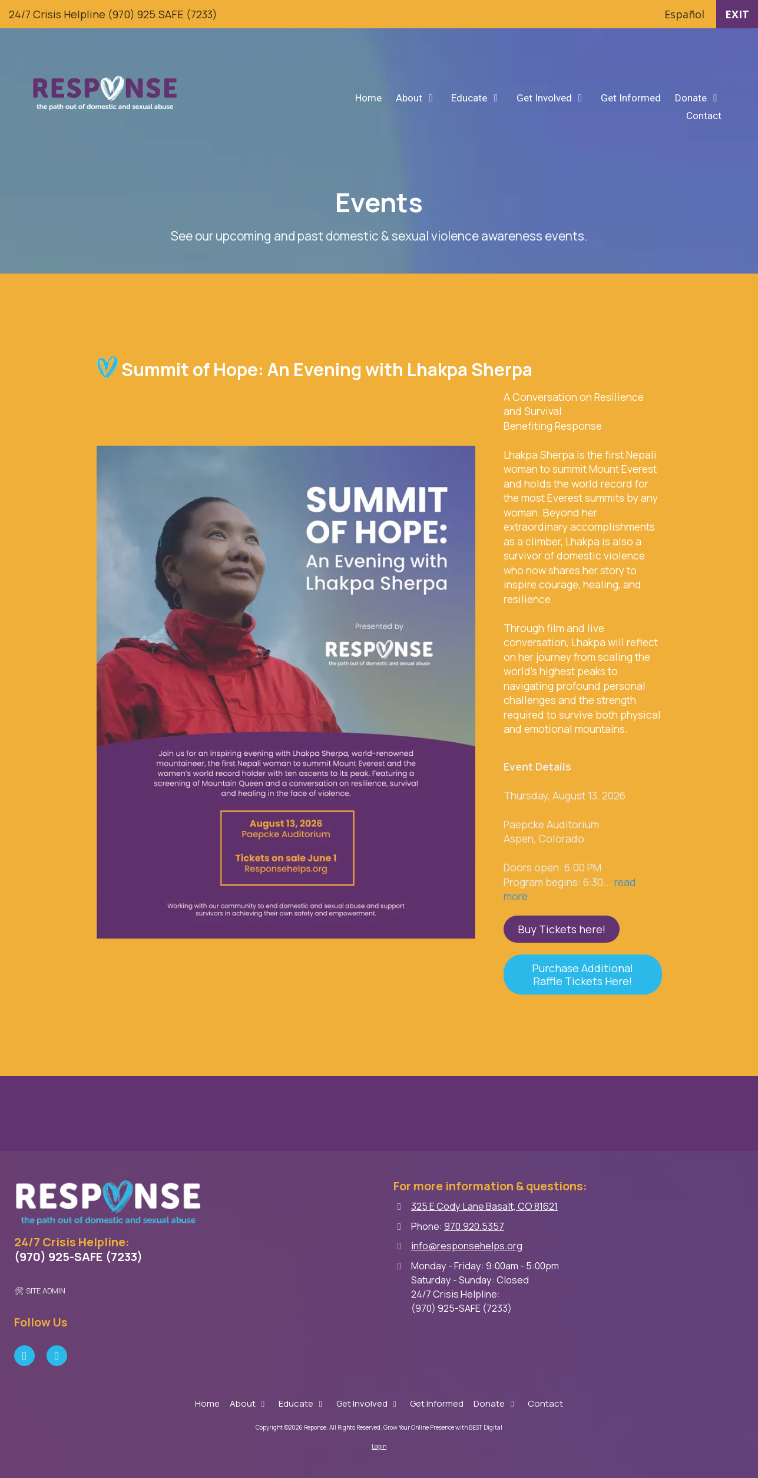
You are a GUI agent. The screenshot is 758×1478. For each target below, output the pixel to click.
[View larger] (286, 692)
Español (684, 14)
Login (379, 1446)
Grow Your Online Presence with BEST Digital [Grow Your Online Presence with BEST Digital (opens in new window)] (442, 1427)
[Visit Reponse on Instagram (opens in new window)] (57, 1355)
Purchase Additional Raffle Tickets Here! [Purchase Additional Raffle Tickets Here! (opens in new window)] (583, 974)
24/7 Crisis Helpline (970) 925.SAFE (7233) (113, 14)
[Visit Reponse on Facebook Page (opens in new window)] (24, 1355)
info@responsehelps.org (466, 1245)
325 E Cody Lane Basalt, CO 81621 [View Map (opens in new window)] (484, 1206)
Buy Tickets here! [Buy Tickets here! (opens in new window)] (562, 929)
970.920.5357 (474, 1226)
